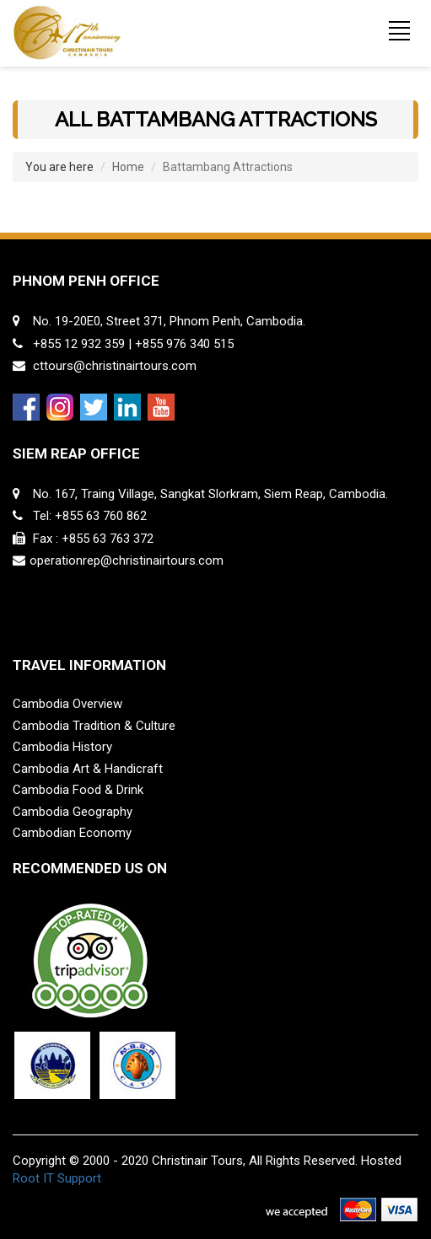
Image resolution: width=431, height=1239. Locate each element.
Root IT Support (57, 1178)
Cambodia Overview (67, 703)
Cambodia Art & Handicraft (88, 768)
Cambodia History (62, 746)
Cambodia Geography (72, 811)
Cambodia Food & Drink (78, 789)
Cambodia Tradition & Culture (94, 725)
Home (128, 167)
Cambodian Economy (72, 832)
